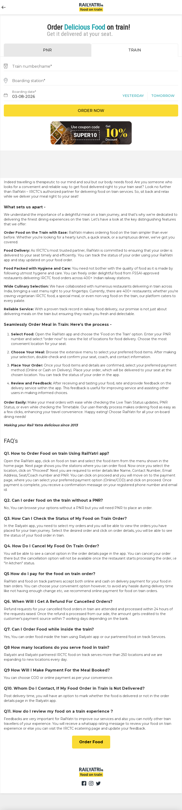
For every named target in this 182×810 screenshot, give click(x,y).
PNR (47, 50)
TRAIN (134, 50)
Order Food (91, 742)
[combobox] (91, 65)
